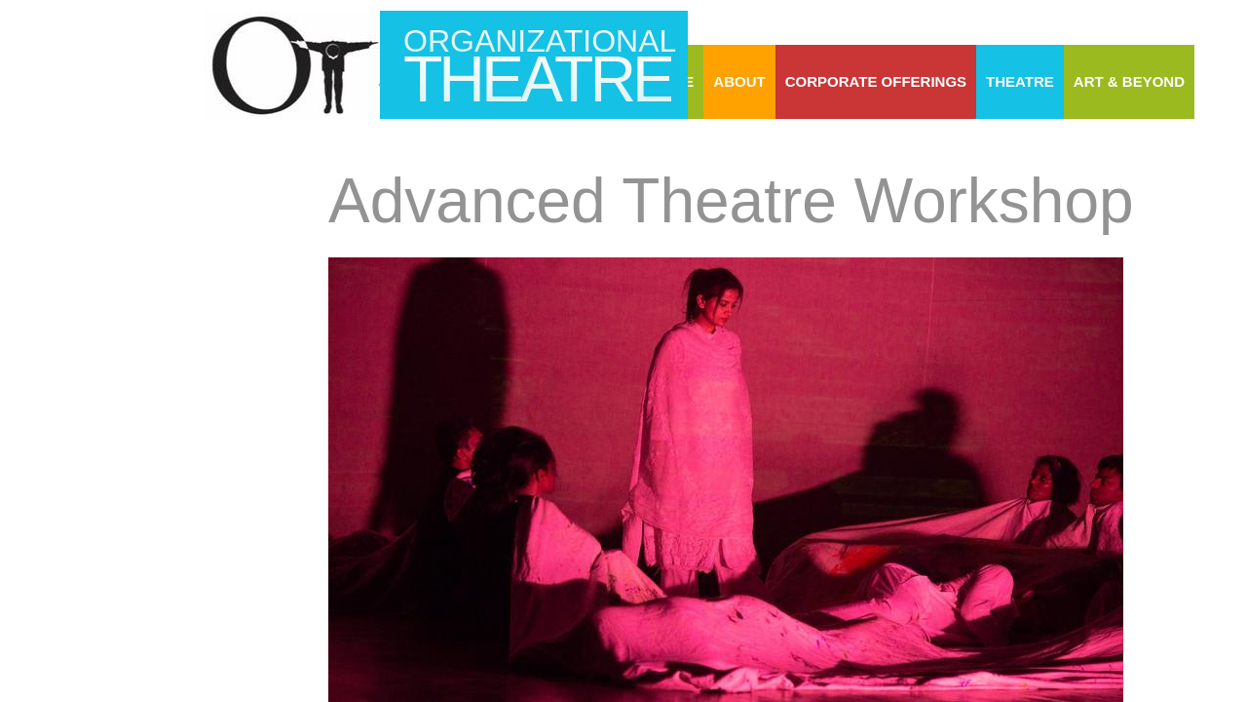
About (739, 81)
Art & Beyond (1129, 81)
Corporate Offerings (875, 81)
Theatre (1020, 81)
